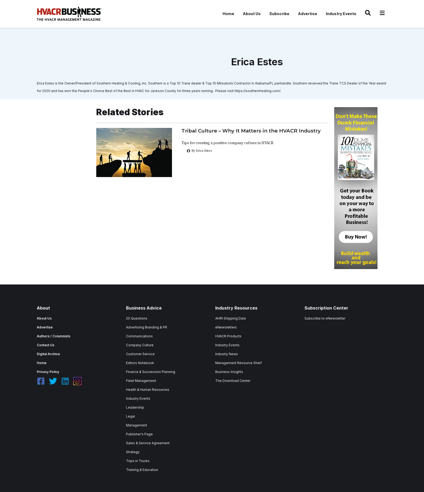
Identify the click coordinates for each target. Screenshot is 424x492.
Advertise (307, 13)
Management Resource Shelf (238, 363)
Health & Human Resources (147, 390)
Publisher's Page (139, 434)
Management (136, 425)
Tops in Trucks (138, 461)
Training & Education (142, 470)
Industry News (226, 354)
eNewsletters (226, 327)
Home (228, 13)
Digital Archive (48, 354)
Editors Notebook (140, 363)
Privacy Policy (48, 372)
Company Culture (140, 345)
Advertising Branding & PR (146, 327)
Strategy (133, 452)
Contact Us (45, 345)
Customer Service (140, 354)
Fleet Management (141, 381)
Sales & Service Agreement (148, 443)
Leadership (135, 407)
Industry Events (341, 13)
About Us (252, 13)
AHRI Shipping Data (230, 318)
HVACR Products (228, 336)
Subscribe (279, 13)
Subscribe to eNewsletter (324, 318)
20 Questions (136, 318)
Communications (139, 336)
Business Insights (229, 372)
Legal (130, 416)
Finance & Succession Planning (150, 372)
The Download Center (232, 381)
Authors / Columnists (53, 336)
